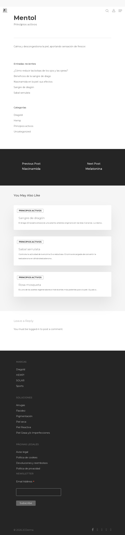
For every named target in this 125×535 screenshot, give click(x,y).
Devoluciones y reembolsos (32, 463)
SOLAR (20, 380)
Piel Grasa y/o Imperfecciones (33, 432)
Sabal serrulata (22, 92)
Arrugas (20, 405)
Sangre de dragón (24, 87)
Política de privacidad (28, 468)
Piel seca (21, 421)
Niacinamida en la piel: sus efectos (33, 81)
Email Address (25, 482)
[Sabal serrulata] (62, 250)
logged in (34, 329)
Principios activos (25, 24)
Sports (19, 386)
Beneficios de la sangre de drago (32, 76)
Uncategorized (22, 131)
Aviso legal (22, 452)
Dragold (18, 115)
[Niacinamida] (31, 167)
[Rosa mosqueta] (62, 284)
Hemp (17, 120)
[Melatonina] (93, 167)
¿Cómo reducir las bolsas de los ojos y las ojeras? (41, 70)
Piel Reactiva (23, 427)
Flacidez (20, 410)
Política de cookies (26, 457)
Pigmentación (24, 416)
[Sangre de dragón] (62, 217)
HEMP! (20, 375)
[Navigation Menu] (120, 10)
